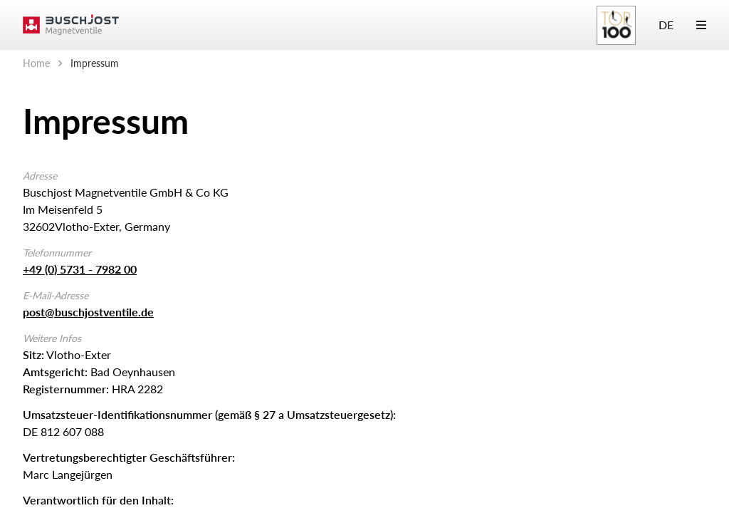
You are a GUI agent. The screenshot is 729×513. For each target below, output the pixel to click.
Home (36, 63)
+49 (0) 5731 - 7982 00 (80, 269)
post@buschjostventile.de (88, 311)
